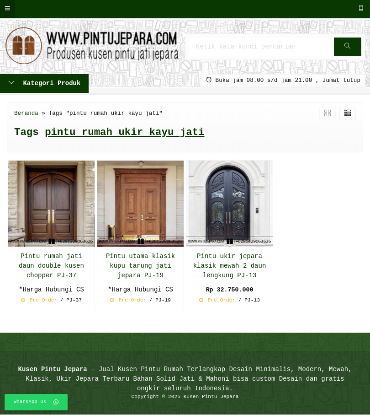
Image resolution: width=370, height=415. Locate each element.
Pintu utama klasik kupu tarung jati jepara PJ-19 (140, 266)
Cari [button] (347, 49)
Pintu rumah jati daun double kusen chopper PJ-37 (51, 266)
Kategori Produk (44, 83)
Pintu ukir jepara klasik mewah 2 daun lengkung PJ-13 (229, 266)
